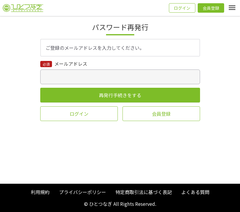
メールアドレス (70, 63)
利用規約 (40, 192)
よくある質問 (195, 192)
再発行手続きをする (120, 95)
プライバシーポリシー (82, 192)
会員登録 (211, 8)
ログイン (182, 8)
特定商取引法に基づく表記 (143, 192)
